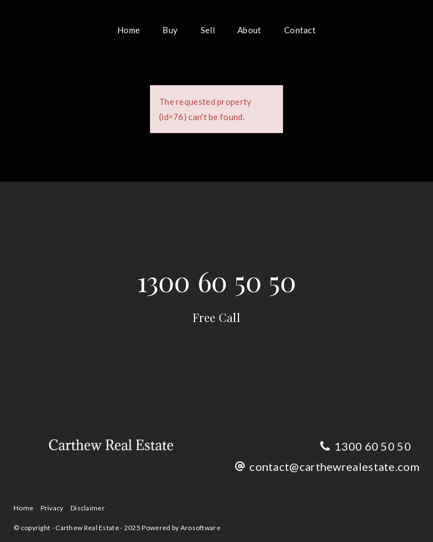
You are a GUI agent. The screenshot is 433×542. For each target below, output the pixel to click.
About (249, 30)
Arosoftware (200, 527)
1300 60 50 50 (217, 294)
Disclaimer (87, 508)
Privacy (52, 508)
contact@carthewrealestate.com (334, 466)
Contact (300, 30)
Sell (208, 30)
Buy (170, 30)
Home (128, 30)
